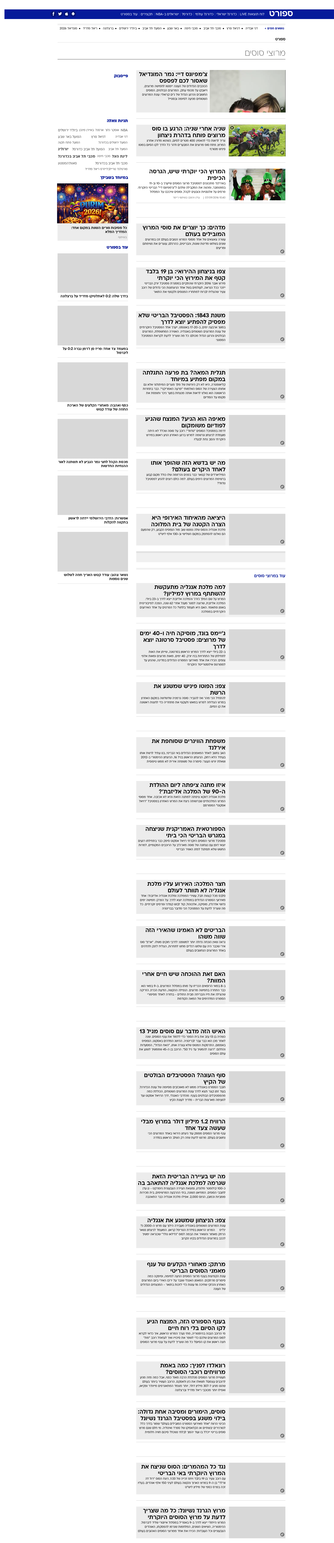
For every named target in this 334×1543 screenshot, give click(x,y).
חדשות (250, 4)
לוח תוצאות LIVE (247, 14)
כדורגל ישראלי (222, 14)
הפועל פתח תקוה (65, 142)
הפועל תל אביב (147, 28)
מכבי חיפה (186, 28)
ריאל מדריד (85, 28)
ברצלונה (103, 28)
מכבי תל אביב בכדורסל (107, 163)
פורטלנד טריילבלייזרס (109, 169)
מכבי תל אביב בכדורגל (72, 157)
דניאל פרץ (228, 28)
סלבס (204, 4)
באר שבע (168, 28)
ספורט (234, 4)
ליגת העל (115, 157)
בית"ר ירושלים (123, 28)
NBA (119, 130)
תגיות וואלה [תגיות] (113, 121)
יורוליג (59, 149)
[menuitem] (247, 4)
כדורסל (182, 14)
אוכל (178, 4)
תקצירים (142, 14)
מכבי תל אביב (208, 28)
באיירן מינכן (82, 130)
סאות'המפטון (63, 163)
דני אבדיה (247, 28)
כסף (191, 4)
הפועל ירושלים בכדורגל (108, 142)
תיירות (148, 4)
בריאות (164, 4)
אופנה (113, 4)
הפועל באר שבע (65, 137)
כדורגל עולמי (200, 14)
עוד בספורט (124, 14)
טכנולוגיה (131, 4)
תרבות (219, 4)
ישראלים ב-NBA (162, 14)
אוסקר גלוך (108, 130)
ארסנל (95, 130)
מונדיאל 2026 (64, 28)
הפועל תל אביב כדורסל (84, 149)
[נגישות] (6, 5)
